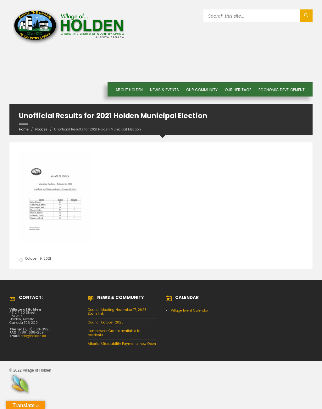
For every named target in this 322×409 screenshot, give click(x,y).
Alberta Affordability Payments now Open (122, 343)
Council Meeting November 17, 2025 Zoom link (117, 311)
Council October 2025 (106, 322)
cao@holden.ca (33, 336)
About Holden (129, 89)
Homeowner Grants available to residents (114, 333)
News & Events (164, 89)
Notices (41, 129)
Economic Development (281, 89)
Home (24, 129)
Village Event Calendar (189, 310)
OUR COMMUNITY (202, 89)
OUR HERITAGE (238, 89)
